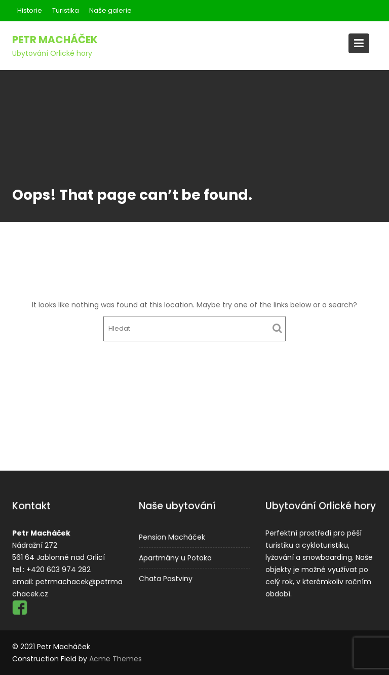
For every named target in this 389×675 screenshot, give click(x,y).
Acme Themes (115, 659)
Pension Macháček (172, 537)
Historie (29, 10)
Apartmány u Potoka (175, 557)
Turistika (65, 10)
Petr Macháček (55, 39)
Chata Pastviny (166, 577)
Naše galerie (110, 10)
